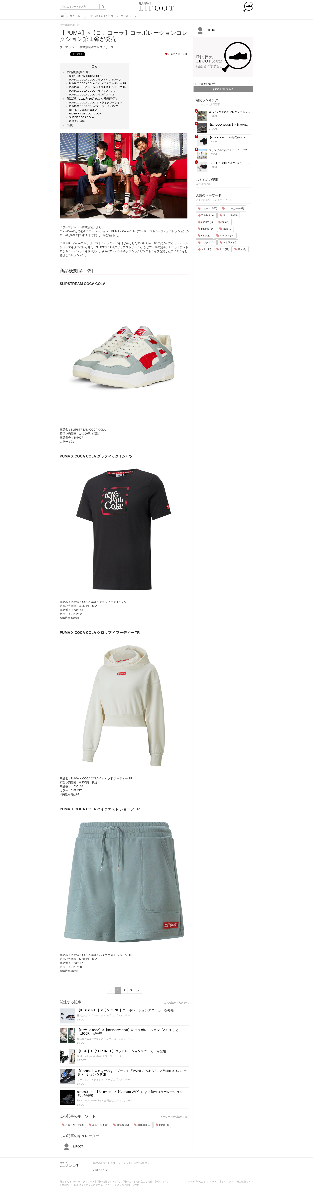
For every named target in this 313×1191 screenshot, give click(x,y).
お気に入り (172, 54)
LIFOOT (81, 1019)
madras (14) (206, 228)
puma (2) (162, 1125)
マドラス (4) (228, 242)
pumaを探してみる (223, 89)
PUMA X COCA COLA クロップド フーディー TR (97, 83)
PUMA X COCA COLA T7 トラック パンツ (93, 106)
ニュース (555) (98, 1125)
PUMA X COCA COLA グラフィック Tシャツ (95, 79)
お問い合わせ (100, 1170)
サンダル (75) (229, 215)
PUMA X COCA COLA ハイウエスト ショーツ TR (97, 86)
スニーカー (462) (73, 1125)
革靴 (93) (204, 249)
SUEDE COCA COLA (81, 117)
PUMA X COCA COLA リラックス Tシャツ (93, 90)
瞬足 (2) (240, 249)
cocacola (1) (142, 1125)
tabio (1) (225, 228)
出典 (70, 125)
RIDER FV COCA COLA (83, 109)
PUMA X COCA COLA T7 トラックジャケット (95, 102)
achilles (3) (205, 222)
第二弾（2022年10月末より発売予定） (93, 98)
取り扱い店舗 (77, 120)
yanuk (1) (204, 235)
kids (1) (223, 222)
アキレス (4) (206, 215)
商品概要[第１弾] (78, 72)
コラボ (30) (121, 1125)
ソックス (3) (206, 242)
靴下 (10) (222, 249)
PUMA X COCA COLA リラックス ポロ (91, 94)
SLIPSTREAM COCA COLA (85, 75)
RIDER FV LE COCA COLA (85, 113)
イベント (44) (225, 235)
